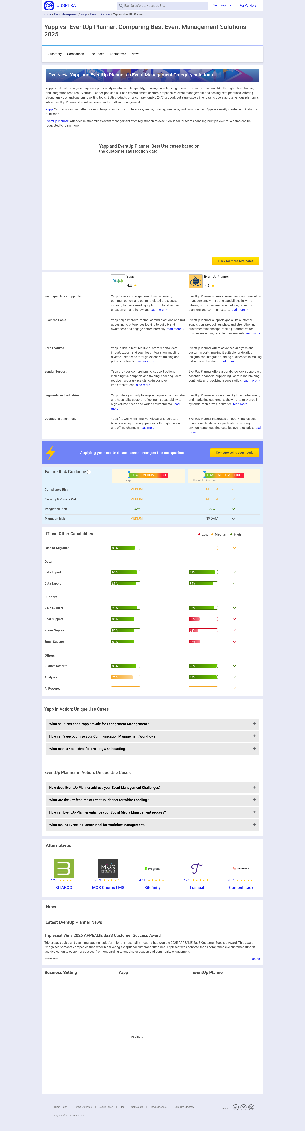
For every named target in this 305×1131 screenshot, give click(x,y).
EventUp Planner (100, 14)
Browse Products (158, 1107)
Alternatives (118, 54)
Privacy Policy (60, 1107)
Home (47, 14)
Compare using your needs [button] (234, 452)
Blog (122, 1107)
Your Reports (222, 5)
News (135, 54)
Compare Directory (184, 1107)
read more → (158, 310)
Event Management (65, 14)
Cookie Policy (106, 1107)
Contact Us (137, 1107)
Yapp (84, 14)
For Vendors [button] (248, 5)
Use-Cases (96, 54)
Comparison (75, 54)
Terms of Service (83, 1107)
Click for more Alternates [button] (235, 261)
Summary (55, 54)
